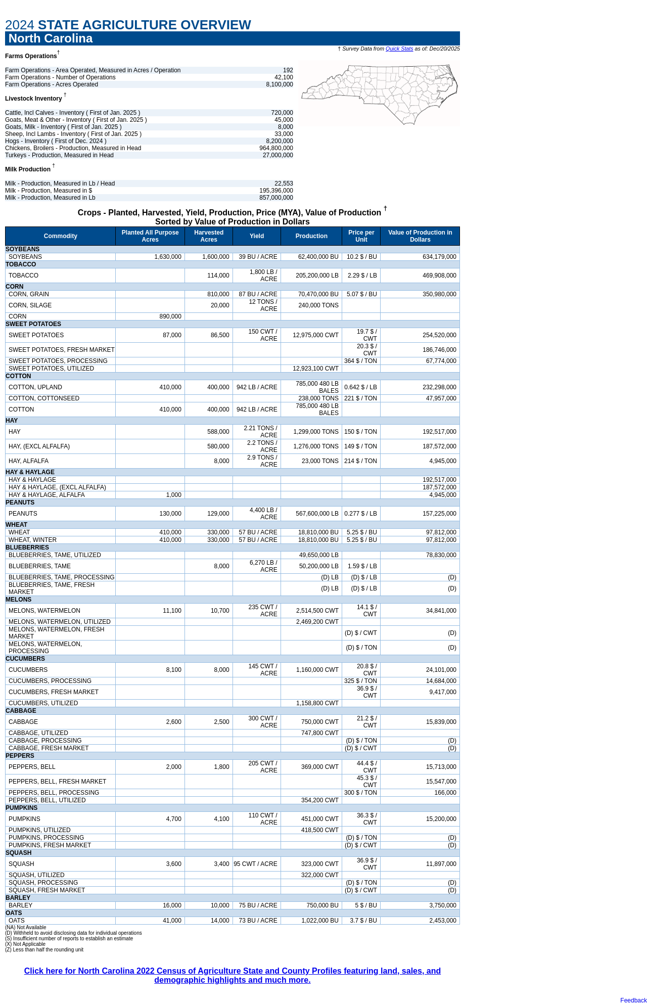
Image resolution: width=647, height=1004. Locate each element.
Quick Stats (399, 48)
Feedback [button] (633, 1000)
